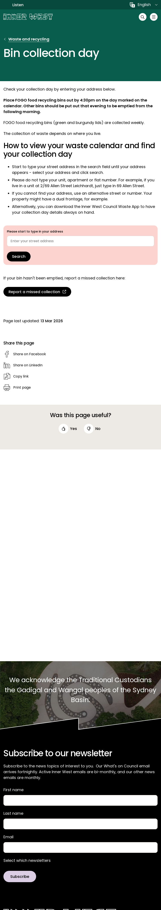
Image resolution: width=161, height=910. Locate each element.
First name (13, 789)
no (97, 428)
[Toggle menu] (154, 17)
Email (8, 837)
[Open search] (142, 17)
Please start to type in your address (35, 231)
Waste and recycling (28, 39)
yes (73, 428)
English (144, 4)
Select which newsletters (27, 860)
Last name (13, 813)
